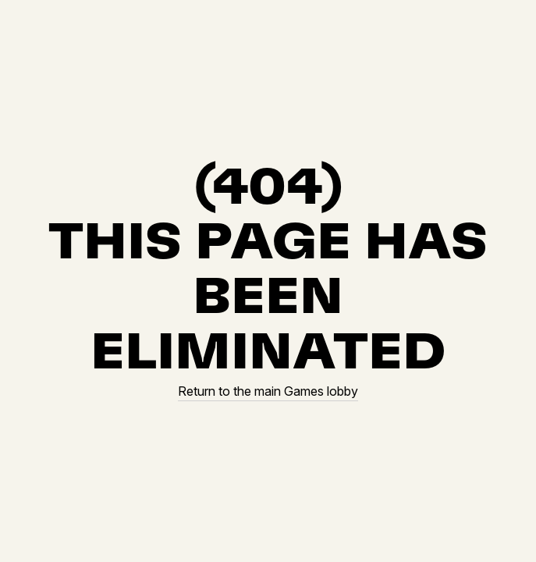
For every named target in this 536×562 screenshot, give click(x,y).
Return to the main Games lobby (268, 391)
